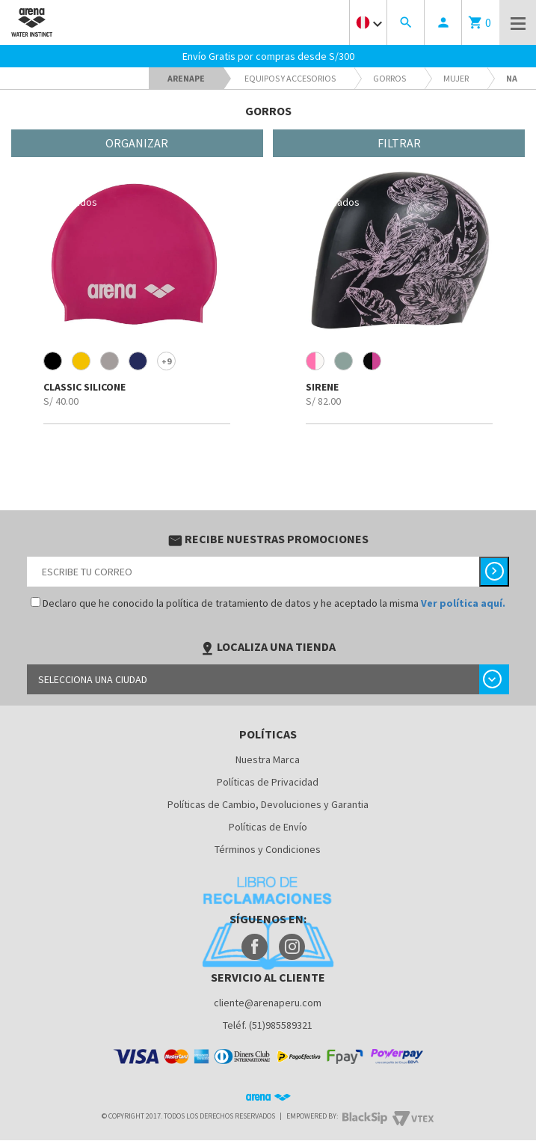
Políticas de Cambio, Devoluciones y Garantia (268, 804)
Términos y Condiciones (268, 849)
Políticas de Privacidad (267, 782)
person (443, 22)
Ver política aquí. (463, 603)
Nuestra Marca (267, 759)
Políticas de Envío (268, 826)
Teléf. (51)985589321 (267, 1025)
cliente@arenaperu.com (267, 1002)
